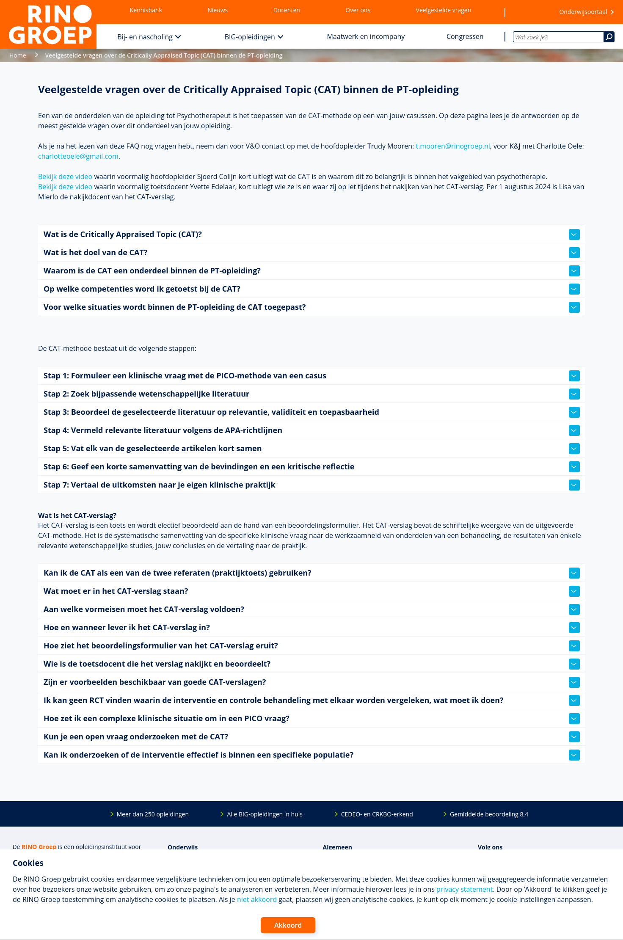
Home (17, 55)
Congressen (465, 36)
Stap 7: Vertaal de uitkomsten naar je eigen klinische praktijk (312, 485)
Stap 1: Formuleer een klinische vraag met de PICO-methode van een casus (312, 375)
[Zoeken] (609, 36)
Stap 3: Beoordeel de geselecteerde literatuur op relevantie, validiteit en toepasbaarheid (312, 412)
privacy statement (464, 889)
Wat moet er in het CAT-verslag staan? (312, 591)
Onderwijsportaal (583, 12)
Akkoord (288, 925)
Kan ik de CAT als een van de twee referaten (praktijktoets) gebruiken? (312, 573)
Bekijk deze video (65, 176)
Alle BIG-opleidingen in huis (264, 814)
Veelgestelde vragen (443, 10)
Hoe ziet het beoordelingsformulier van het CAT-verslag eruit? (312, 645)
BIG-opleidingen (250, 36)
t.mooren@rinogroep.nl (453, 146)
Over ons (357, 10)
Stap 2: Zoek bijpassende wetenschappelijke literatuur (312, 394)
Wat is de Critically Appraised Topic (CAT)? (312, 234)
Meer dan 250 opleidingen (153, 814)
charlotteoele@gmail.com (78, 156)
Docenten (286, 10)
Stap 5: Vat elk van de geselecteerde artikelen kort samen (312, 448)
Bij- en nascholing (145, 36)
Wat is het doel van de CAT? (312, 252)
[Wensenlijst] (527, 12)
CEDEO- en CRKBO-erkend (377, 814)
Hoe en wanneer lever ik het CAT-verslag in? (312, 627)
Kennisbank (146, 10)
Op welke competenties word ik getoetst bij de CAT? (312, 289)
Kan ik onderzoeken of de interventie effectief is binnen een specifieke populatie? (312, 755)
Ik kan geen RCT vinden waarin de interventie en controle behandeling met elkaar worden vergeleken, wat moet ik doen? (312, 700)
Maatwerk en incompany (366, 36)
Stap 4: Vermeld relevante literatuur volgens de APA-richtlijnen (312, 430)
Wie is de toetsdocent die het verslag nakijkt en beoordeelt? (312, 664)
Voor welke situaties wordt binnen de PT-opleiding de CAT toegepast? (312, 307)
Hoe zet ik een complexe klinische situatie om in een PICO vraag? (312, 718)
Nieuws (217, 10)
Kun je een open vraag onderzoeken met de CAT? (312, 736)
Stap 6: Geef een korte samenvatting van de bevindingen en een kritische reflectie (312, 466)
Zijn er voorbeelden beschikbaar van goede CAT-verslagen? (312, 682)
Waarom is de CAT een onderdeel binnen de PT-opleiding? (312, 270)
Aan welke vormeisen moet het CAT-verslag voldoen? (312, 609)
